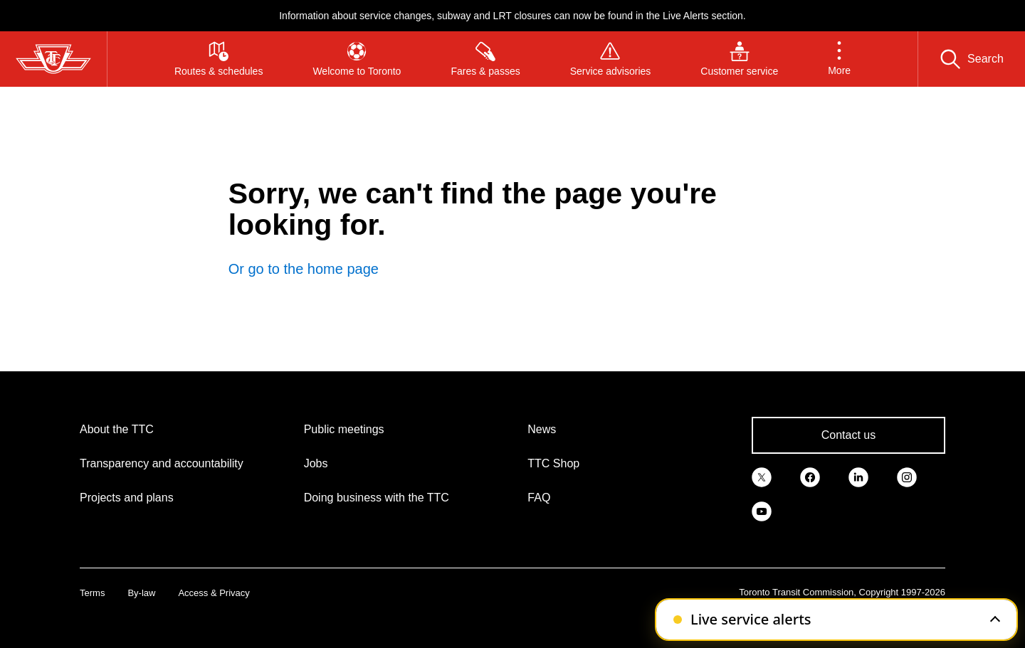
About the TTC (117, 429)
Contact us (848, 435)
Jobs (316, 463)
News (541, 429)
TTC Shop (553, 463)
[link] (762, 476)
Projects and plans (127, 498)
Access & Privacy (213, 593)
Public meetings (344, 429)
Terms (92, 593)
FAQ (538, 498)
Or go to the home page (303, 269)
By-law (141, 593)
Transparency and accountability (161, 463)
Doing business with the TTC (376, 498)
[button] (839, 59)
